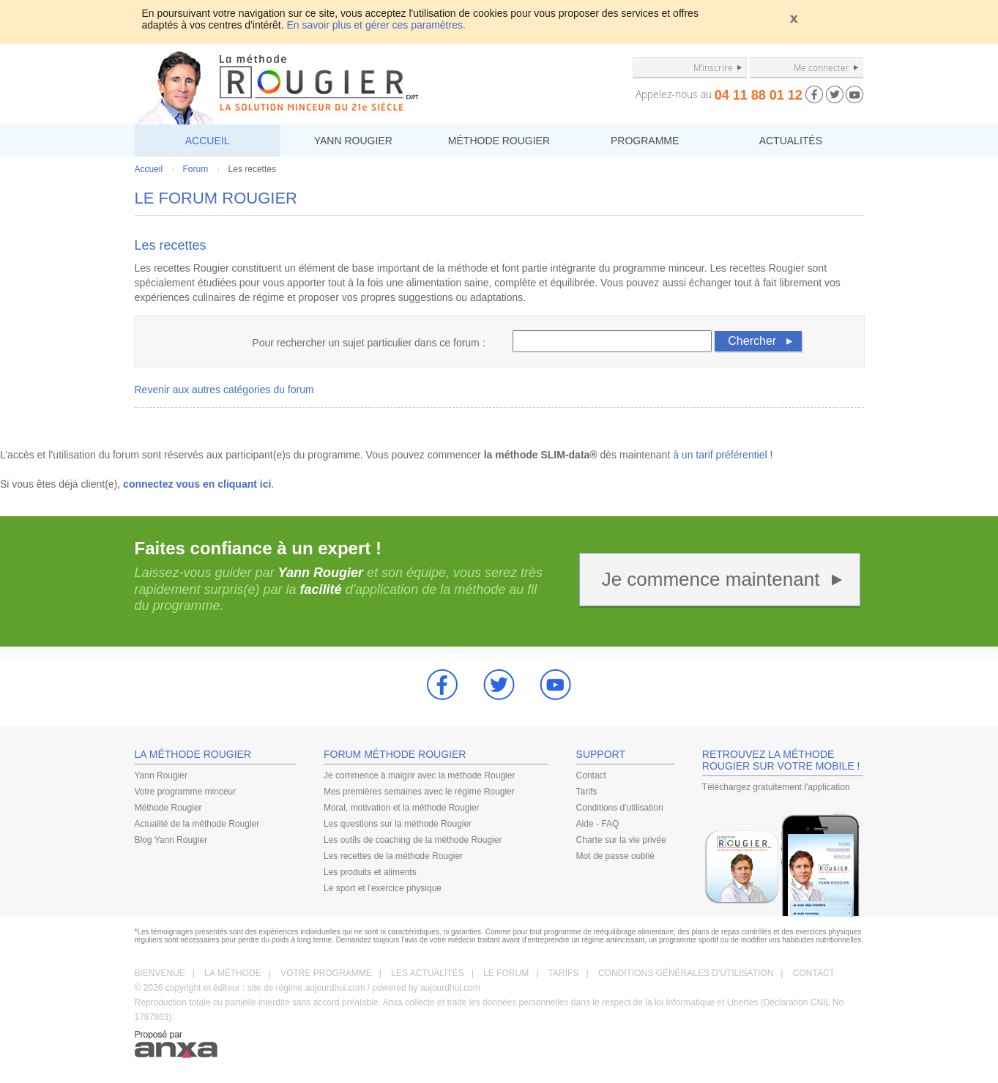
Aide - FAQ (597, 824)
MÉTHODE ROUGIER (499, 140)
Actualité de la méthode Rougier (197, 824)
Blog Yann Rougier (171, 840)
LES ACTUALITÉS (427, 973)
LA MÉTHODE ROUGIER (193, 754)
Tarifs (586, 791)
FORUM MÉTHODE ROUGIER (395, 754)
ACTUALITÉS (790, 140)
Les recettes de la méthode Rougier (393, 856)
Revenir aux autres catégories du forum (224, 389)
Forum (196, 169)
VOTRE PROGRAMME (326, 973)
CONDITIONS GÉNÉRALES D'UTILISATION (685, 973)
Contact (591, 775)
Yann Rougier (161, 775)
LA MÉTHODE (232, 973)
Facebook (442, 685)
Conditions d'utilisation (619, 808)
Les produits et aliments (370, 872)
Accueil (149, 169)
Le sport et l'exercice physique (383, 888)
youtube (556, 685)
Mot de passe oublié (615, 856)
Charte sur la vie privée (621, 840)
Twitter (499, 685)
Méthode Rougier (168, 808)
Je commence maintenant (711, 579)
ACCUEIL (207, 140)
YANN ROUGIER (353, 140)
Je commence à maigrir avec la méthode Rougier (419, 775)
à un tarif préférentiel (720, 455)
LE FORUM (506, 973)
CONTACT (814, 973)
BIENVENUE (160, 973)
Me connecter (821, 67)
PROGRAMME (645, 140)
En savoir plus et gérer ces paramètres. (376, 25)
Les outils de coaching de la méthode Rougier (413, 840)
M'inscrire (713, 67)
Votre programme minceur (186, 791)
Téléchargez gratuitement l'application (776, 787)
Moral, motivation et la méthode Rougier (402, 808)
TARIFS (563, 973)
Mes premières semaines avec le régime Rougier (419, 791)
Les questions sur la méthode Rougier (398, 824)
